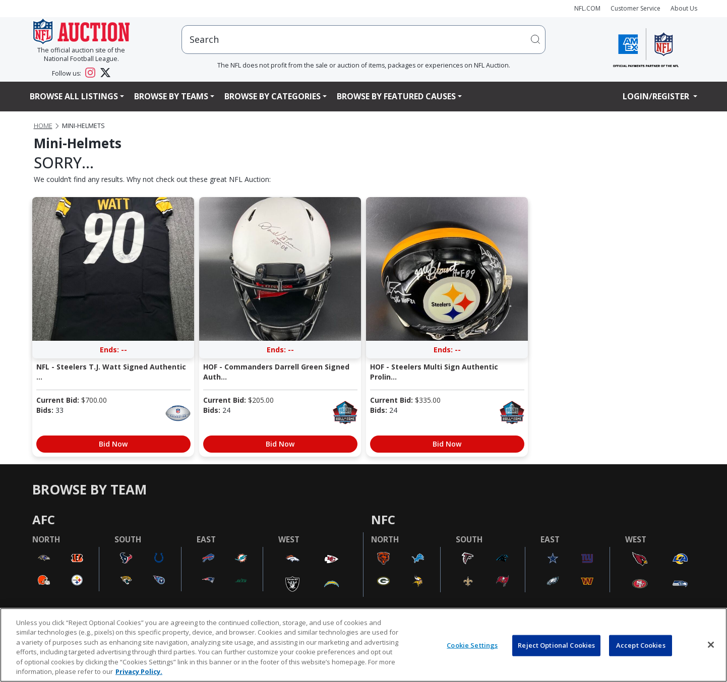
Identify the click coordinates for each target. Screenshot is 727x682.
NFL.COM (587, 8)
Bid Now (113, 444)
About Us (684, 8)
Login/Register (657, 96)
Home (43, 125)
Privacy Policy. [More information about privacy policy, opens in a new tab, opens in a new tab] (138, 671)
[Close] (711, 645)
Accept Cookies (640, 645)
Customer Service (635, 8)
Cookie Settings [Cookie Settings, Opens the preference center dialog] (472, 645)
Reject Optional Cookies (556, 645)
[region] (363, 645)
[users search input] (363, 39)
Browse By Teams (171, 96)
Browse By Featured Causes (396, 96)
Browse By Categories (272, 96)
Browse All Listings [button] (74, 96)
